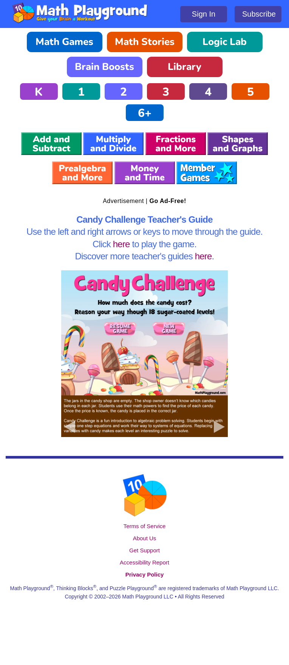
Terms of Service (145, 526)
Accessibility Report (144, 562)
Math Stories (145, 41)
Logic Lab (224, 41)
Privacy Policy (144, 574)
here (121, 244)
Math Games (64, 41)
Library (184, 66)
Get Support (144, 550)
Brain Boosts (104, 66)
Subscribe (259, 14)
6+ (144, 113)
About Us (144, 538)
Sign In (203, 14)
